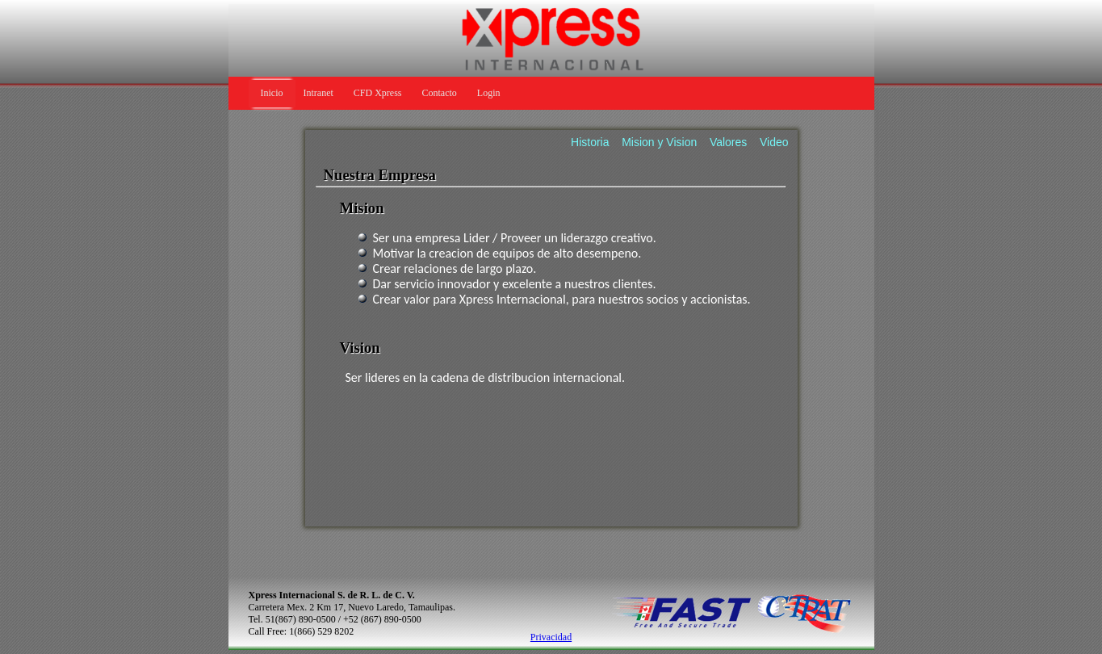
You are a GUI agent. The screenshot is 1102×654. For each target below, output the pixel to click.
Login (489, 93)
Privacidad (551, 637)
